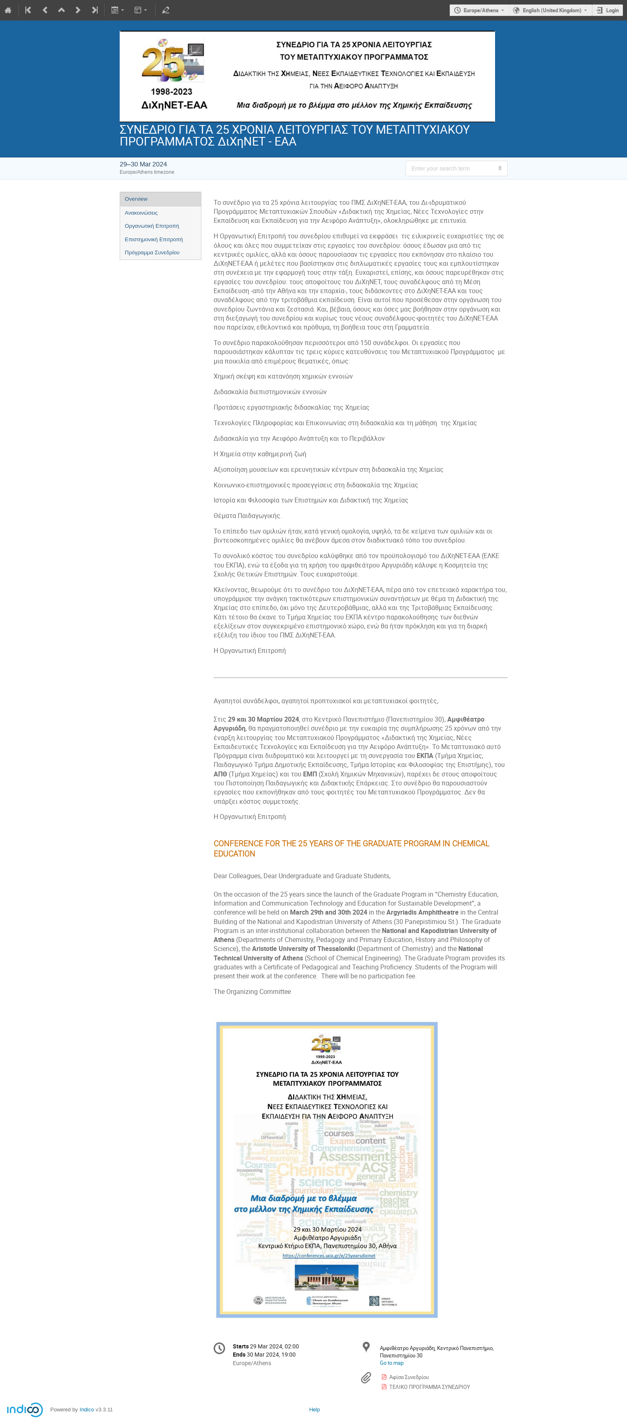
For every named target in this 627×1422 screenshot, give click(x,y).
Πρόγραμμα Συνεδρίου (152, 252)
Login (612, 10)
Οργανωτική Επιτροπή (152, 226)
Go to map (392, 1362)
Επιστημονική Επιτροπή (154, 239)
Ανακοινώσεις (141, 213)
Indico (87, 1409)
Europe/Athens (481, 10)
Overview (136, 199)
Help (314, 1409)
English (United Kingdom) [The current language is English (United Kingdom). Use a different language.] (552, 10)
